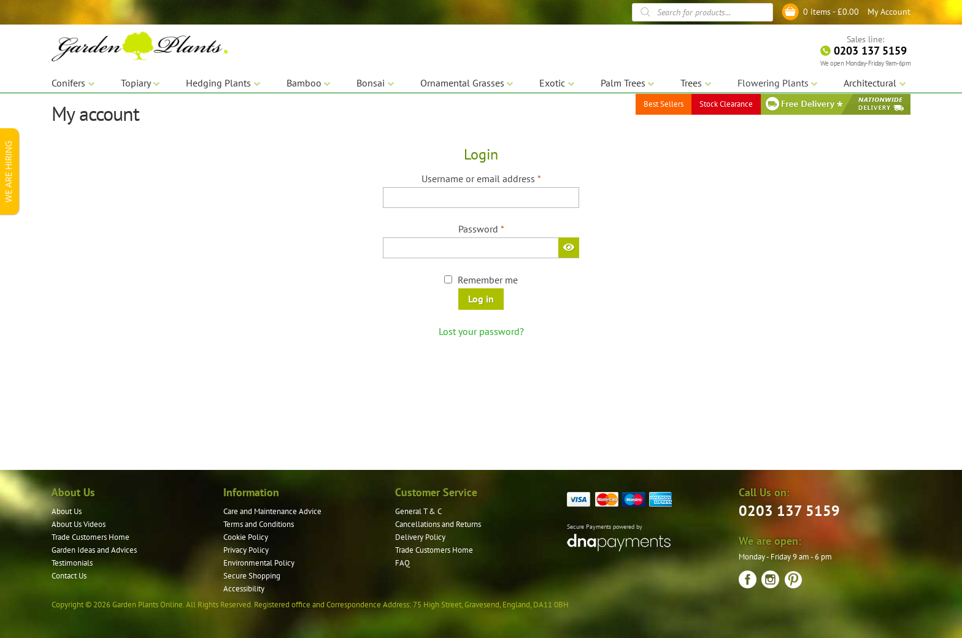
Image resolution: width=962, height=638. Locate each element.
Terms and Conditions (258, 524)
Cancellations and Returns (438, 524)
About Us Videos (79, 524)
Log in (481, 299)
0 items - (831, 11)
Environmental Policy (258, 563)
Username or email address (499, 178)
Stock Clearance (726, 104)
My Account (889, 11)
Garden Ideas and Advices (94, 550)
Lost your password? (481, 331)
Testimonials (72, 563)
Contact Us (69, 576)
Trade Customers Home (90, 537)
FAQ (402, 563)
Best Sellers (663, 104)
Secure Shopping (251, 576)
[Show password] (568, 247)
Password (499, 228)
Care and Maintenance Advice (272, 511)
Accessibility (243, 588)
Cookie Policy (245, 537)
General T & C (418, 511)
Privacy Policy (246, 550)
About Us (67, 511)
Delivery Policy (420, 537)
